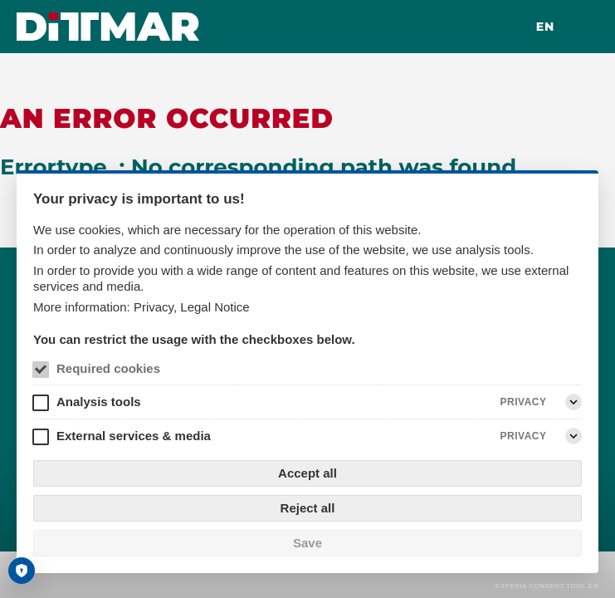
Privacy (153, 307)
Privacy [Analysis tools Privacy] (523, 402)
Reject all (308, 508)
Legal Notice (214, 307)
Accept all (307, 473)
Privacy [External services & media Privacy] (523, 436)
